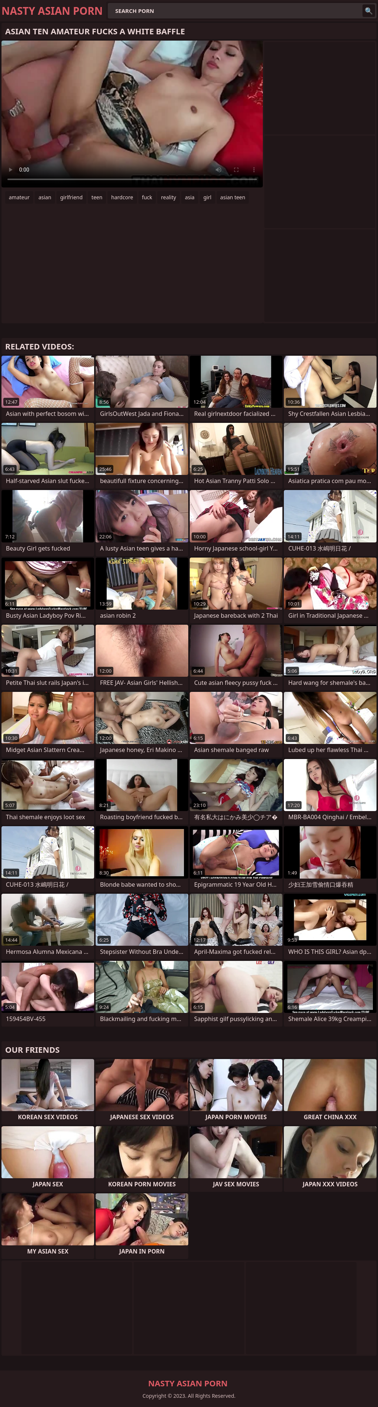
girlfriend (71, 197)
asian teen (232, 197)
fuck (147, 197)
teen (97, 197)
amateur (19, 197)
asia (190, 197)
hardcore (122, 197)
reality (168, 197)
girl (207, 197)
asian (44, 197)
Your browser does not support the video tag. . (132, 114)
